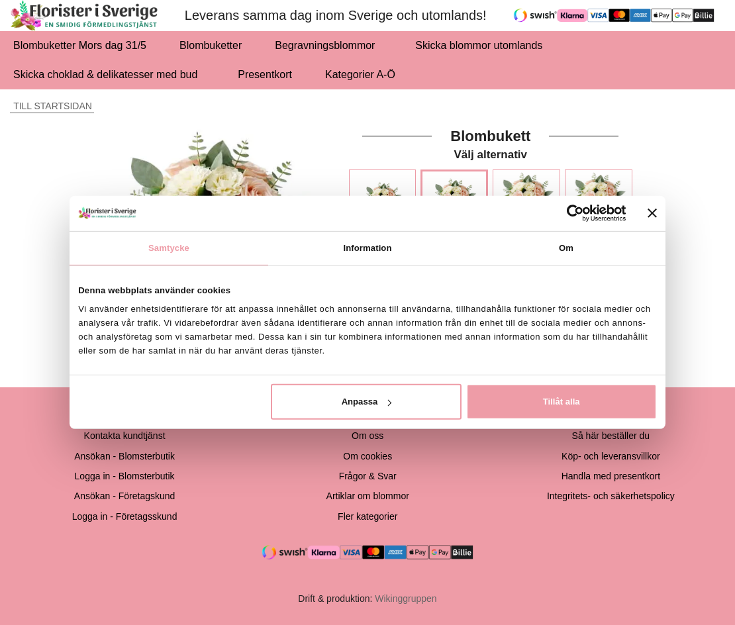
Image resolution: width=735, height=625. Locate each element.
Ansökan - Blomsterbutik (124, 456)
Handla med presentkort (611, 476)
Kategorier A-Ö (364, 74)
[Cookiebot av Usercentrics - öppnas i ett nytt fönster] (568, 213)
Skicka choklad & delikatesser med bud (109, 74)
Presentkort (265, 74)
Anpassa (367, 402)
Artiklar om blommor (367, 496)
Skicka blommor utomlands (478, 45)
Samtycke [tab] (168, 247)
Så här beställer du (611, 435)
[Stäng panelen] (652, 213)
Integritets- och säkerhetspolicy (611, 496)
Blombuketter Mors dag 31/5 (79, 45)
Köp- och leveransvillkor (611, 456)
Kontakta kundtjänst (125, 435)
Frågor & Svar (368, 476)
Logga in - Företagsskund (124, 516)
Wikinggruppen (405, 598)
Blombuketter (210, 45)
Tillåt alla (561, 402)
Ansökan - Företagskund (124, 496)
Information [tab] (367, 247)
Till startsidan (51, 106)
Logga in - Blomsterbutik (125, 476)
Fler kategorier (367, 516)
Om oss (367, 435)
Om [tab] (566, 247)
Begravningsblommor (328, 45)
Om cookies (367, 456)
